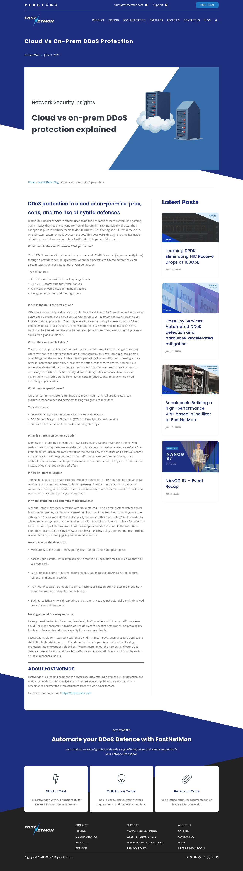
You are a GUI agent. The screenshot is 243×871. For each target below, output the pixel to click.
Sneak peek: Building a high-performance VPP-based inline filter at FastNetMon (189, 411)
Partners (156, 20)
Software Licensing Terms (145, 842)
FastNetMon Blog (48, 182)
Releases (82, 842)
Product (98, 20)
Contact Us (192, 20)
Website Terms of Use (141, 836)
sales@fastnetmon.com (128, 5)
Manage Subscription (142, 830)
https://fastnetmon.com (76, 693)
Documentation (134, 20)
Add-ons (81, 848)
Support (158, 5)
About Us (173, 20)
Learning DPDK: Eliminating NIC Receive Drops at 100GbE (190, 256)
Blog (207, 20)
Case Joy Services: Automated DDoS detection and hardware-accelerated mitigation (189, 332)
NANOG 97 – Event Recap (184, 483)
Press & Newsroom (191, 848)
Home (31, 182)
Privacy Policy (137, 848)
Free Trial (207, 4)
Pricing (113, 20)
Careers (183, 830)
